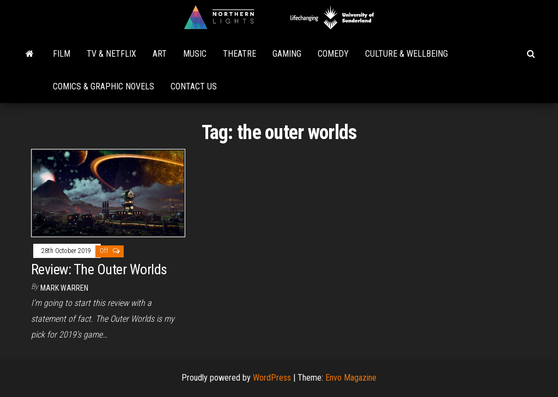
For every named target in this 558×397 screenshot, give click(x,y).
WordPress (272, 377)
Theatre (239, 54)
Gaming (286, 54)
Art (160, 54)
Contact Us (194, 86)
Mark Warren (64, 288)
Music (195, 54)
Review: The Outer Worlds (99, 269)
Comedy (333, 54)
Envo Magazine (351, 377)
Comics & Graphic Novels (103, 86)
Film (61, 54)
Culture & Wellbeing (406, 54)
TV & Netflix (111, 54)
